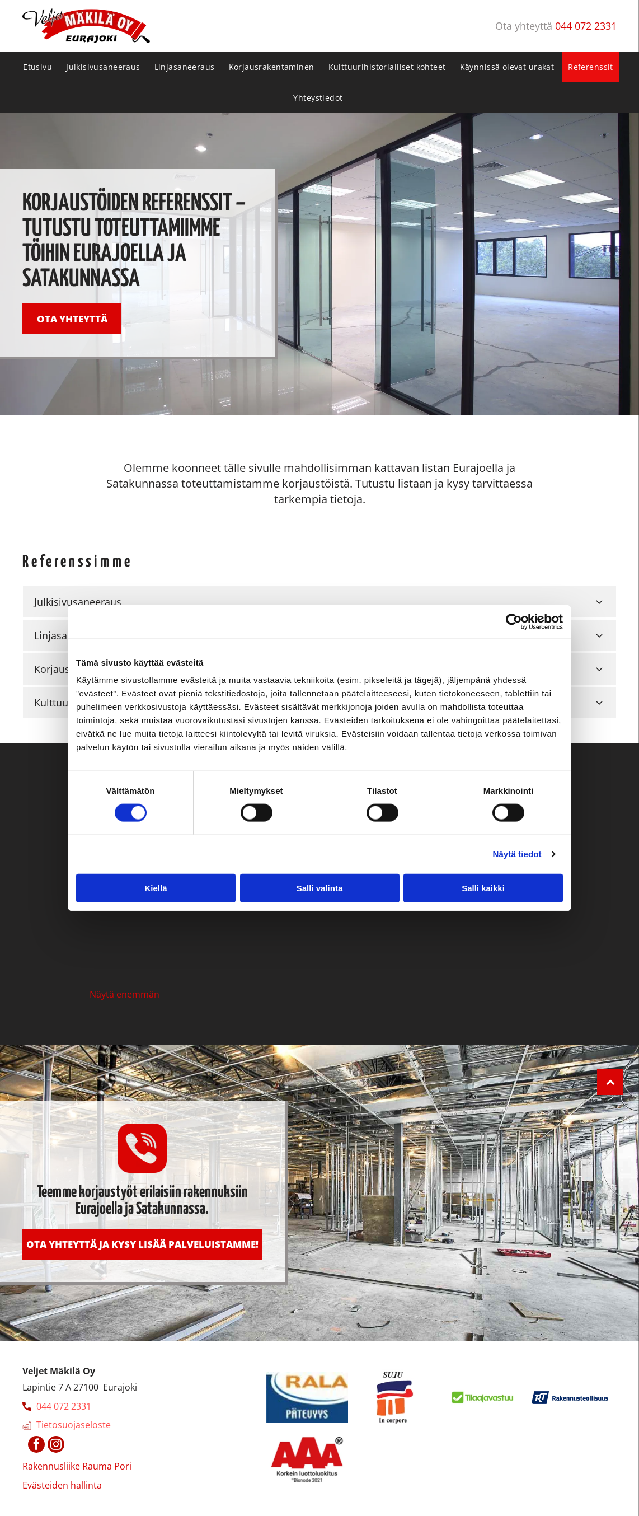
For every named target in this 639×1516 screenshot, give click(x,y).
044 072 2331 (586, 25)
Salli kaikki (483, 887)
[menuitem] (38, 67)
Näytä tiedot (517, 854)
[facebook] (36, 1446)
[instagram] (56, 1446)
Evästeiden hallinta (62, 1485)
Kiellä (155, 887)
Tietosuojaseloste (73, 1425)
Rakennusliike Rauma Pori (76, 1466)
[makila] (146, 927)
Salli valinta (320, 887)
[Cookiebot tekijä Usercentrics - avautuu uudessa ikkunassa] (514, 622)
